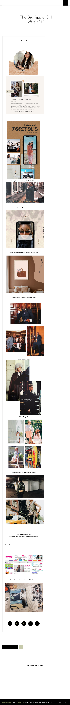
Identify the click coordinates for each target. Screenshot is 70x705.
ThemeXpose (20, 702)
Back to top (63, 702)
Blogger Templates (6, 702)
